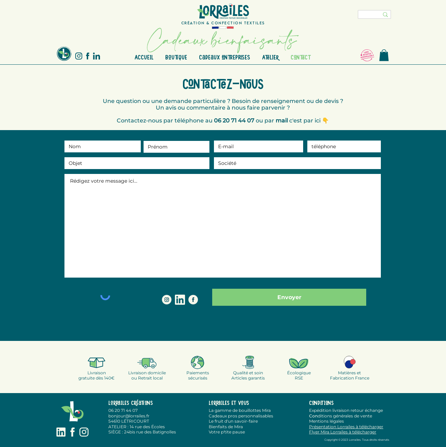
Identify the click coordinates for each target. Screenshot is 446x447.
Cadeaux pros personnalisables (241, 415)
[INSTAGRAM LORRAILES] (167, 300)
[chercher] (364, 15)
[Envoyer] (289, 297)
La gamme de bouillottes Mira (240, 410)
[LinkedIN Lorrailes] (180, 300)
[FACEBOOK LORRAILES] (193, 300)
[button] (384, 55)
